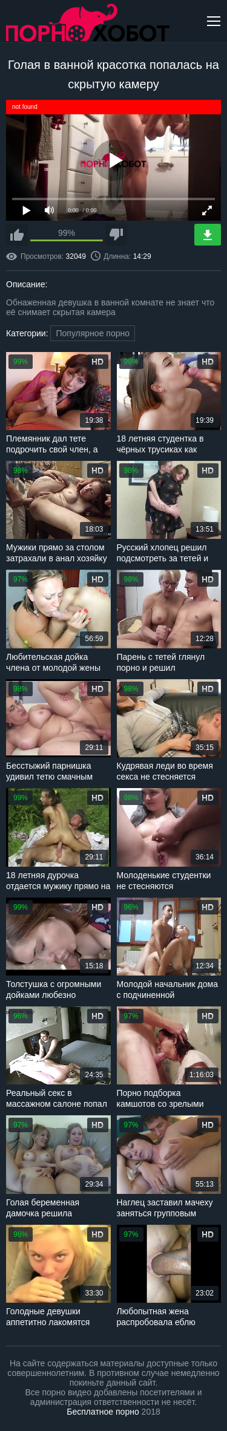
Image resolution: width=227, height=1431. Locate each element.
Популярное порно (93, 333)
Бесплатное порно (103, 1411)
